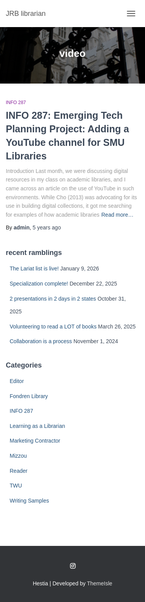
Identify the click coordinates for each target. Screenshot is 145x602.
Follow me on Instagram (72, 566)
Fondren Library (29, 396)
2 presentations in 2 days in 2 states (53, 299)
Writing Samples (29, 501)
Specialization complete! (39, 283)
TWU (16, 485)
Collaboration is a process (41, 341)
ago (46, 227)
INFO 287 (16, 102)
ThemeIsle (99, 583)
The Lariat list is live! (34, 268)
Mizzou (18, 456)
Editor (17, 381)
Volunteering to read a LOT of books (53, 326)
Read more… (117, 215)
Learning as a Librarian (37, 426)
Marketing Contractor (35, 441)
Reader (18, 471)
